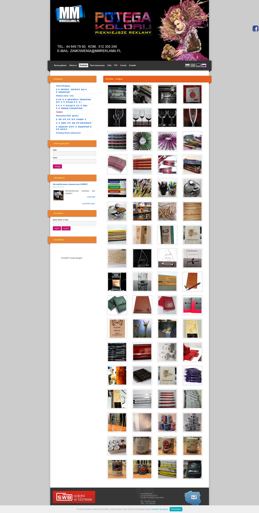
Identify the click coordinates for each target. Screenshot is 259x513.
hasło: (55, 158)
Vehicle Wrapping (63, 86)
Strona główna (60, 65)
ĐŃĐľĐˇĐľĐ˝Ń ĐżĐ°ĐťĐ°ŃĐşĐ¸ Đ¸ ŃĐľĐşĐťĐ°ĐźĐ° (71, 91)
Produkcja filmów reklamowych (68, 133)
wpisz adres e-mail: (60, 220)
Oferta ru (73, 65)
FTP (115, 65)
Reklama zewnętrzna (65, 96)
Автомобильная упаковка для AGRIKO (70, 184)
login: (55, 150)
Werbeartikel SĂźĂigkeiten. (67, 116)
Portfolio (83, 65)
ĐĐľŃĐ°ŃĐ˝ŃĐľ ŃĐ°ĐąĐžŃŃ (71, 119)
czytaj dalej (91, 197)
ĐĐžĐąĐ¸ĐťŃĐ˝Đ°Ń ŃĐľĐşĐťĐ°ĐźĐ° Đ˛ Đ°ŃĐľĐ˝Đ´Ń (74, 128)
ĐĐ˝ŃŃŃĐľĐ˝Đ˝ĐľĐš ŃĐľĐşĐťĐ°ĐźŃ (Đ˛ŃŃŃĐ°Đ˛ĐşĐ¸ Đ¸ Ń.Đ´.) (74, 101)
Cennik (123, 65)
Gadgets (59, 112)
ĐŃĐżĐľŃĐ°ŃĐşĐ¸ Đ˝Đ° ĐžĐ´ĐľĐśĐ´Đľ (74, 123)
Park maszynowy (97, 65)
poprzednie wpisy (88, 204)
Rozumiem (176, 509)
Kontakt (132, 65)
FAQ (109, 65)
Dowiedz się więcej (159, 509)
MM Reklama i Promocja (69, 14)
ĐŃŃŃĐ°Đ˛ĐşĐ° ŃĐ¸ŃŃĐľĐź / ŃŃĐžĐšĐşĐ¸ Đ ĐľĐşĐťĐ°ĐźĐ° (72, 107)
